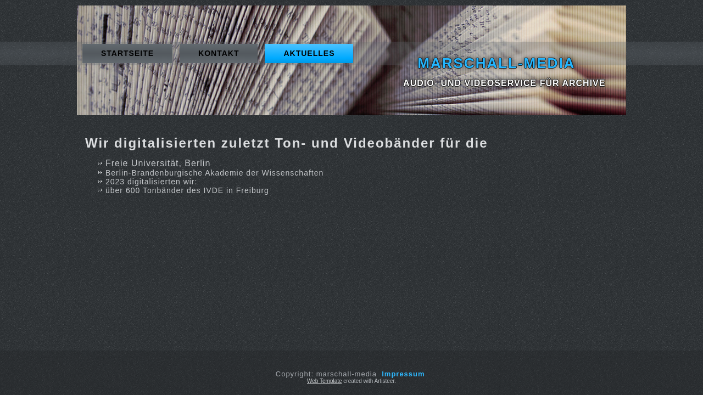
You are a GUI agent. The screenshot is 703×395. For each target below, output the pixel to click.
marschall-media (496, 63)
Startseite (127, 53)
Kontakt (218, 53)
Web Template (324, 381)
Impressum (403, 374)
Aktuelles (308, 53)
